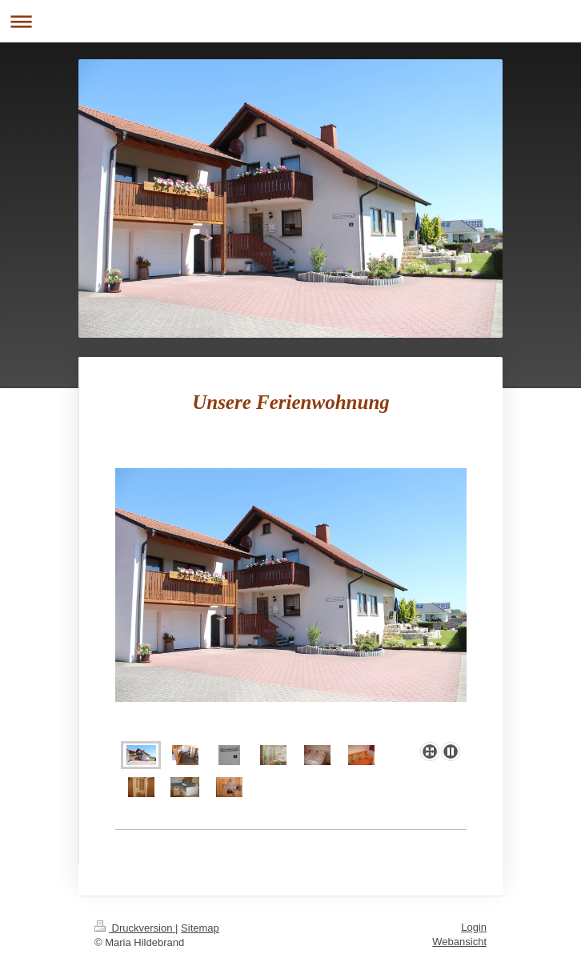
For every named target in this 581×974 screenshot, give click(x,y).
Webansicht (459, 942)
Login (474, 927)
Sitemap (200, 928)
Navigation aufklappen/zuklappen (290, 21)
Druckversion (134, 928)
